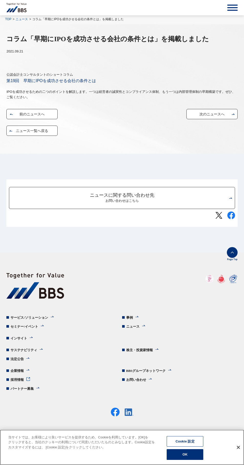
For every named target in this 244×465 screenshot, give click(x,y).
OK (185, 454)
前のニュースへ (32, 114)
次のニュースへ (212, 114)
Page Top (232, 259)
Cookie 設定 (185, 441)
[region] (122, 447)
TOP (8, 19)
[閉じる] (238, 447)
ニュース (22, 19)
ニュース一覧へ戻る (32, 131)
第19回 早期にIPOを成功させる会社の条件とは (51, 81)
